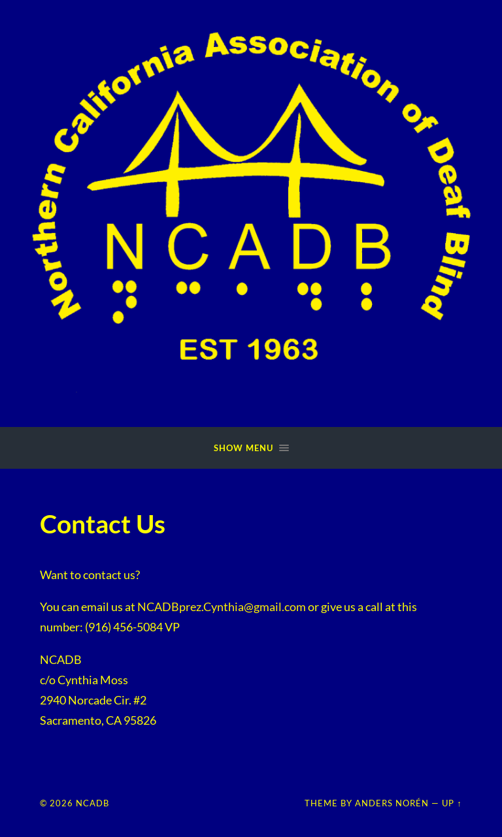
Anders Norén (392, 803)
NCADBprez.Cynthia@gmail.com (221, 606)
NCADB (92, 803)
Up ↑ (451, 803)
